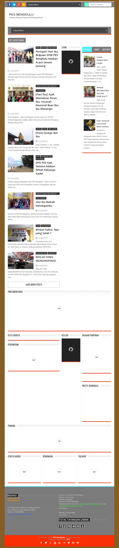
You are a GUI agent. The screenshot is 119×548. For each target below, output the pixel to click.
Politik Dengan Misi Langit (102, 60)
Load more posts (34, 284)
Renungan (48, 456)
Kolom (65, 335)
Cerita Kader (14, 456)
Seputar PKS (52, 253)
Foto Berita (14, 335)
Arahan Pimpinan (90, 335)
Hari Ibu (44, 47)
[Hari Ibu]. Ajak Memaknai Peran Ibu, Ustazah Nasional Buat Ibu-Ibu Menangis (47, 101)
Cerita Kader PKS (47, 156)
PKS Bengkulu (21, 14)
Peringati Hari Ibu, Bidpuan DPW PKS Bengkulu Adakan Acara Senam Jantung (47, 59)
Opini (64, 47)
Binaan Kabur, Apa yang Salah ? (47, 231)
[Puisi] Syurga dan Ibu (47, 134)
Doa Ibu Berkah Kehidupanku (45, 203)
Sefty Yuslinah (52, 47)
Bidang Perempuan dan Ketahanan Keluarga (46, 86)
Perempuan (13, 344)
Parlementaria (15, 291)
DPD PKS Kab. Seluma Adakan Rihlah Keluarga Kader (45, 168)
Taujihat (82, 456)
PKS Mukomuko (41, 198)
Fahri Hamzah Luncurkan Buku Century (103, 123)
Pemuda (11, 426)
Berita (38, 47)
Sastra (45, 129)
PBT (68, 539)
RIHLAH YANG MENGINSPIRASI (46, 258)
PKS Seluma (40, 159)
